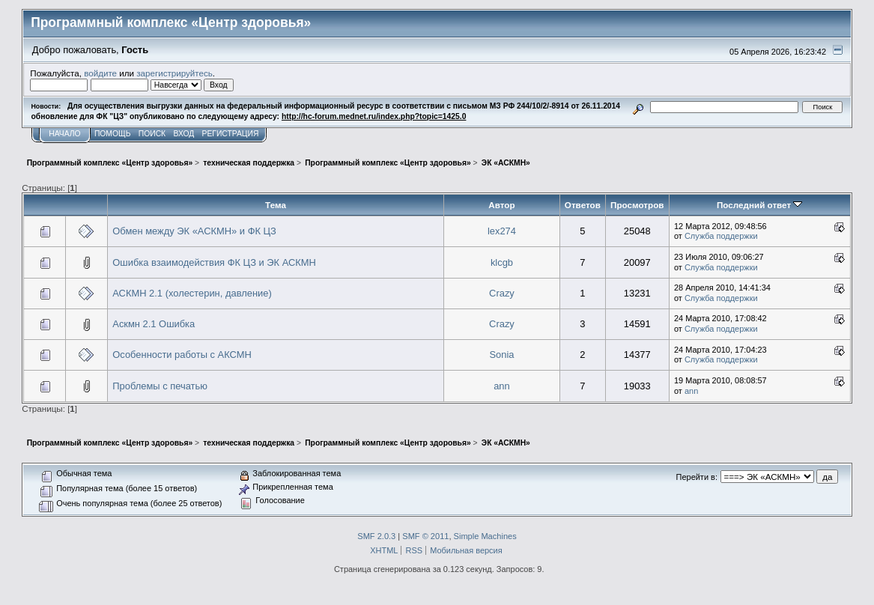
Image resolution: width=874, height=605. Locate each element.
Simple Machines (485, 536)
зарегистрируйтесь (174, 73)
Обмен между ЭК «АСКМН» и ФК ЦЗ (194, 231)
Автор (501, 205)
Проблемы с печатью (159, 386)
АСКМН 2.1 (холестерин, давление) (191, 293)
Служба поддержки (721, 235)
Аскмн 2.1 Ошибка (153, 323)
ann (502, 386)
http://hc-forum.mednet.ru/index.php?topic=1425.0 (374, 116)
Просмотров (637, 205)
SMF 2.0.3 (376, 536)
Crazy (502, 293)
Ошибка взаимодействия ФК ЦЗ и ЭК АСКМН (214, 262)
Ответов (583, 205)
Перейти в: (696, 476)
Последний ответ (759, 205)
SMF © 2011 (425, 536)
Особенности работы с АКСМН (182, 354)
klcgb (502, 262)
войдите (100, 73)
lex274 (502, 231)
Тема (275, 205)
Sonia (501, 354)
